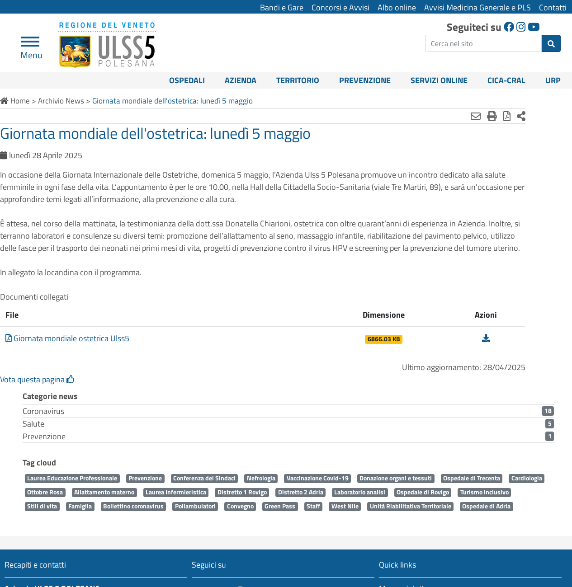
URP (553, 80)
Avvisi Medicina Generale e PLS (477, 7)
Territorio (297, 80)
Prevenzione (365, 80)
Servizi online (439, 80)
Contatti (553, 7)
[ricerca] (483, 43)
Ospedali (187, 80)
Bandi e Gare (281, 7)
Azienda (240, 80)
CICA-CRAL (506, 80)
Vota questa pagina (37, 391)
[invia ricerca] (551, 43)
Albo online (397, 7)
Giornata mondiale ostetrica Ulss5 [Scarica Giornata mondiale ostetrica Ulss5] (67, 350)
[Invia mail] (443, 116)
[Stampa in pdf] (473, 116)
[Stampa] (459, 116)
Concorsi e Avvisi (340, 7)
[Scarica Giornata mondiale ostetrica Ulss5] (456, 350)
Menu (31, 51)
